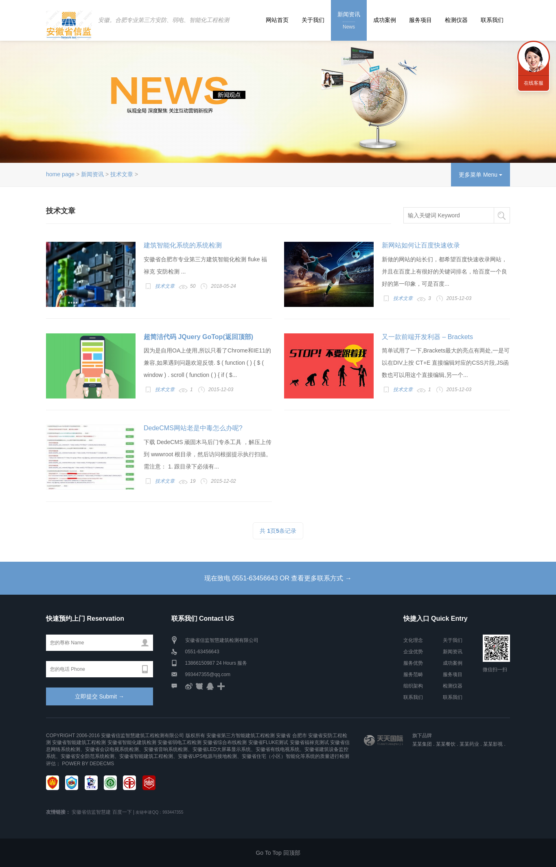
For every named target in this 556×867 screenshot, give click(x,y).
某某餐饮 (445, 744)
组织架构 (413, 686)
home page (60, 174)
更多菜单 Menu (480, 174)
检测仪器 (456, 20)
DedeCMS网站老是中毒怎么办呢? (193, 428)
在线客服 (533, 83)
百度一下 (122, 812)
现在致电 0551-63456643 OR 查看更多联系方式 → (278, 578)
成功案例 (384, 20)
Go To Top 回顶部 (278, 852)
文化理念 (413, 640)
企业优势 (413, 652)
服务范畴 (413, 674)
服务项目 (420, 20)
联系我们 (492, 20)
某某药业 (469, 744)
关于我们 (313, 20)
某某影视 (493, 744)
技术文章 (121, 174)
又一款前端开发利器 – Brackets (427, 336)
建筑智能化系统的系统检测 (183, 245)
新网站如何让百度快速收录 (421, 245)
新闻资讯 (348, 21)
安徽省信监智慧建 (91, 812)
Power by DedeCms (88, 763)
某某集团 (422, 744)
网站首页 (277, 20)
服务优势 (413, 663)
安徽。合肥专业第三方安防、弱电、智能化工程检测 (163, 20)
